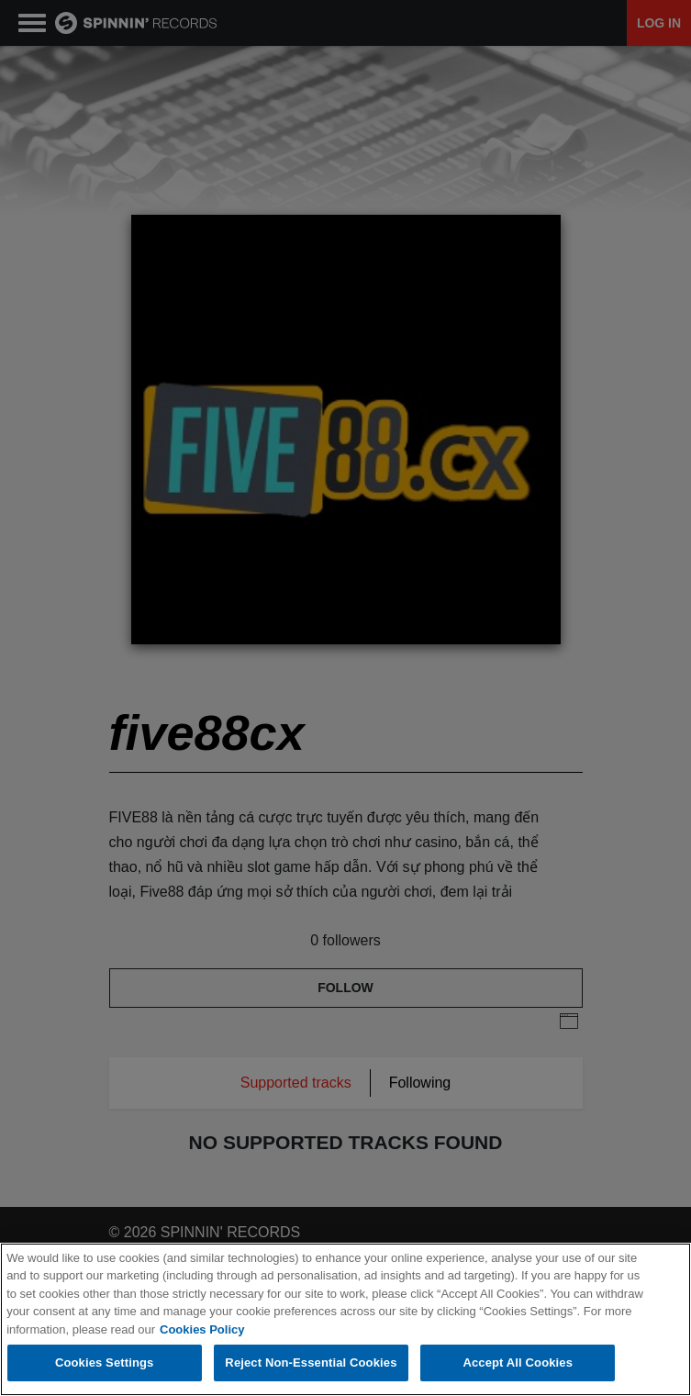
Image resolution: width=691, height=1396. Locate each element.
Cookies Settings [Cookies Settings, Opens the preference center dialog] (104, 1363)
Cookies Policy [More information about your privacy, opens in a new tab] (202, 1329)
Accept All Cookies (518, 1363)
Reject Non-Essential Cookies (310, 1363)
